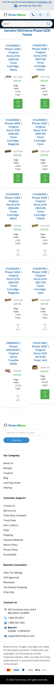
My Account (9, 510)
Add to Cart (18, 103)
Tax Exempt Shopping (15, 587)
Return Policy (10, 544)
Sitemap (7, 487)
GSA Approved (11, 577)
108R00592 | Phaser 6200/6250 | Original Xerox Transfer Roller (13, 353)
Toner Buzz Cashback (14, 515)
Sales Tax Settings (12, 572)
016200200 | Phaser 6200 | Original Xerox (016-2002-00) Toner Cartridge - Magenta (13, 280)
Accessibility (9, 554)
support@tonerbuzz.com (21, 635)
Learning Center (12, 482)
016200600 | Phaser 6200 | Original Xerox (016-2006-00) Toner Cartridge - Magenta (13, 132)
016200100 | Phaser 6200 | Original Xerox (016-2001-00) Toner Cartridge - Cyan (40, 280)
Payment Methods (13, 539)
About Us (8, 463)
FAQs (6, 530)
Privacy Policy (10, 549)
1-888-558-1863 (16, 622)
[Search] (27, 24)
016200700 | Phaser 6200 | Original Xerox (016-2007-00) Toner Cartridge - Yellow (40, 57)
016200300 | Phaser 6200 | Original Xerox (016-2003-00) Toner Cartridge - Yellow (40, 206)
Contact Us (9, 505)
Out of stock (18, 252)
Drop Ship (8, 592)
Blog (5, 477)
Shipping (8, 535)
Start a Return (10, 525)
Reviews (7, 468)
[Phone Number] (33, 15)
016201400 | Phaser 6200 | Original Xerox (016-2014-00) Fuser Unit (40, 351)
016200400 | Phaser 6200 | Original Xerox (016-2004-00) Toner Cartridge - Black (13, 206)
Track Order (9, 520)
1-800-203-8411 (16, 617)
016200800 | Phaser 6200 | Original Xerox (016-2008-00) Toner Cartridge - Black (13, 57)
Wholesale (9, 582)
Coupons (8, 473)
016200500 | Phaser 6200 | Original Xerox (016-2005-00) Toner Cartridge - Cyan (40, 132)
